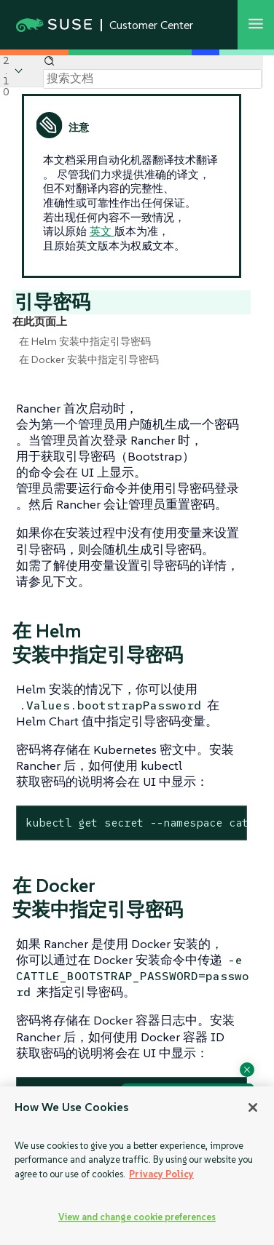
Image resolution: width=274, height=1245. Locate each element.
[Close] (253, 1107)
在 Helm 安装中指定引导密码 (85, 341)
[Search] (152, 78)
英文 (102, 231)
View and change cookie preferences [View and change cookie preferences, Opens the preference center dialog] (137, 1217)
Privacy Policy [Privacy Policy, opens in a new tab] (161, 1174)
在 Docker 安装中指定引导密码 (89, 359)
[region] (137, 1165)
